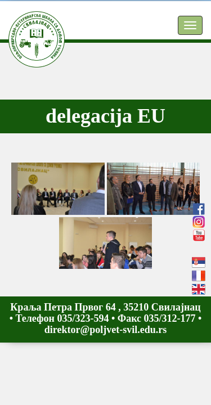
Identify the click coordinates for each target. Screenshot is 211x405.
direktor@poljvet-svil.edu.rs (105, 329)
